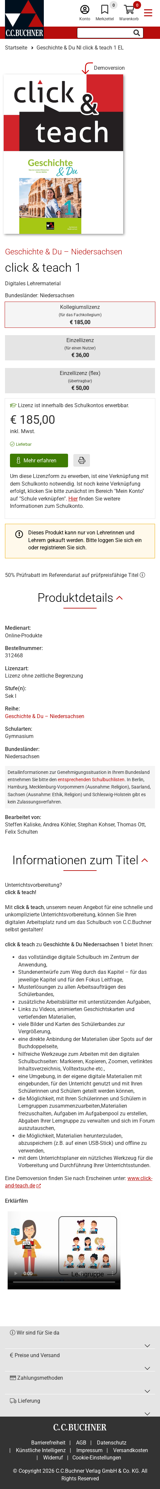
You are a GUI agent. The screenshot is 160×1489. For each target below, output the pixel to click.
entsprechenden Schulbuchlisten (91, 779)
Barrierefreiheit (48, 1443)
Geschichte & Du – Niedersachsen (44, 716)
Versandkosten (130, 1450)
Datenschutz (111, 1443)
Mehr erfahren (41, 460)
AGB (81, 1443)
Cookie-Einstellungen (96, 1457)
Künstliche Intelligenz (41, 1450)
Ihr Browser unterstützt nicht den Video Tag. (64, 1247)
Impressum (89, 1450)
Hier (73, 499)
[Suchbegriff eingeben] (110, 33)
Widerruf (53, 1457)
